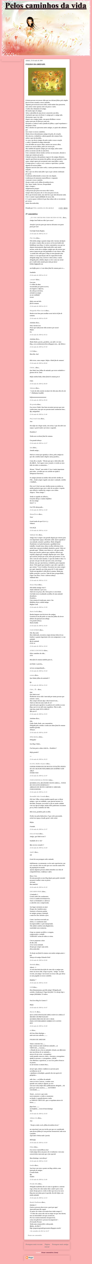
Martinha (33, 964)
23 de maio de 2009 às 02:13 (38, 306)
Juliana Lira (34, 1118)
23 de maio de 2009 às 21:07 (38, 776)
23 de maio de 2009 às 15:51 (38, 580)
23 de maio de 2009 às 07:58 (38, 347)
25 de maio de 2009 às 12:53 (38, 1198)
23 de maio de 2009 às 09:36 (38, 400)
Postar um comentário (35, 1235)
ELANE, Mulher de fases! (38, 764)
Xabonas (32, 388)
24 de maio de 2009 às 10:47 (38, 1007)
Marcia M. (33, 1012)
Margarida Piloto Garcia (37, 310)
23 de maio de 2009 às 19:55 (38, 714)
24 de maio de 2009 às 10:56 (38, 1113)
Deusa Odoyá (34, 585)
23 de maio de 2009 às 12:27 (38, 443)
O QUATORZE (34, 630)
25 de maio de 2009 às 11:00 (38, 1179)
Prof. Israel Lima (35, 418)
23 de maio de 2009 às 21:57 (38, 829)
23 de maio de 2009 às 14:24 (38, 530)
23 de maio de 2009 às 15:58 (38, 607)
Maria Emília (34, 611)
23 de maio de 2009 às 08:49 (38, 384)
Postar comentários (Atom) (49, 1252)
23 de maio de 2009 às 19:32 (38, 685)
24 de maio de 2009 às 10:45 (38, 983)
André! (32, 852)
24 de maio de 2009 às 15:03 (38, 1161)
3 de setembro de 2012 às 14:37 (39, 1231)
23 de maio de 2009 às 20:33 (38, 759)
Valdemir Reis (34, 535)
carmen (32, 675)
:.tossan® (33, 279)
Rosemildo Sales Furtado (37, 796)
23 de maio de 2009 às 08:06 (38, 363)
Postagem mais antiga (60, 1244)
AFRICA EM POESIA (37, 650)
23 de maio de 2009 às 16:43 (38, 625)
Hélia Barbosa (34, 737)
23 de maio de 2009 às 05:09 (38, 318)
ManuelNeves (34, 514)
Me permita (33, 404)
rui (31, 1030)
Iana (31, 447)
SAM (31, 351)
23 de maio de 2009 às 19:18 (38, 671)
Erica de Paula (34, 834)
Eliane (32, 1147)
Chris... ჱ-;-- (33, 689)
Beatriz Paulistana (35, 1202)
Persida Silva (34, 1184)
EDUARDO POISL (36, 891)
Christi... (32, 367)
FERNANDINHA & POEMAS (39, 780)
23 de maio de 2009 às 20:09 (38, 732)
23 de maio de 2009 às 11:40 (38, 414)
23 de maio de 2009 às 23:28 (38, 848)
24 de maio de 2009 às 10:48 (38, 1026)
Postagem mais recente (34, 1244)
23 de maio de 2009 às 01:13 (38, 233)
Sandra (32, 1165)
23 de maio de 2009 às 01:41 (38, 275)
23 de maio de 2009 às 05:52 (38, 334)
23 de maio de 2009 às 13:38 (38, 510)
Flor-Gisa (33, 238)
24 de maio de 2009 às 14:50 (38, 1142)
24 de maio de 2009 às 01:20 (38, 887)
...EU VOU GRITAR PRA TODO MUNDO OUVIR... (46, 217)
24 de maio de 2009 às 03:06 (38, 960)
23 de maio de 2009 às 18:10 (38, 646)
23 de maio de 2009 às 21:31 (38, 792)
